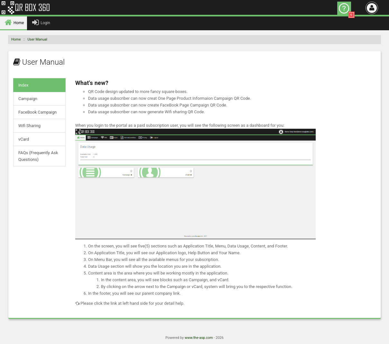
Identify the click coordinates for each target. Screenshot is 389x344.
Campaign (27, 98)
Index (23, 85)
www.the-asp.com (199, 338)
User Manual (37, 39)
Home (16, 39)
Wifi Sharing (29, 125)
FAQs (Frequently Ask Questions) (38, 156)
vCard (23, 139)
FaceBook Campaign (37, 112)
